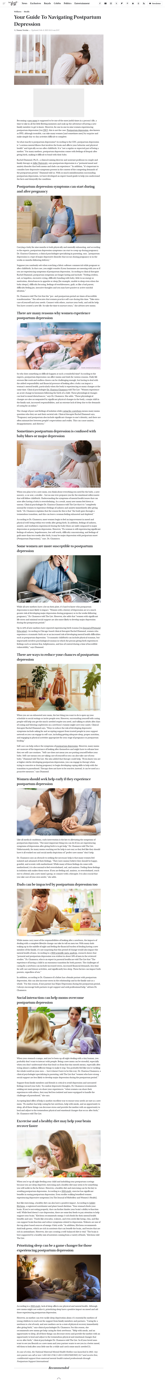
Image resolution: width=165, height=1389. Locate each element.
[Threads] (138, 3)
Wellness (17, 12)
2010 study (66, 1191)
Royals (47, 3)
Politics (68, 3)
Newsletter (155, 3)
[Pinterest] (127, 3)
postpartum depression (67, 746)
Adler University (40, 163)
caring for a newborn (71, 411)
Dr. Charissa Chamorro (57, 390)
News (24, 3)
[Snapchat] (133, 3)
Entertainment (82, 3)
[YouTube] (105, 3)
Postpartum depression (77, 130)
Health (26, 12)
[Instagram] (111, 3)
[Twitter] (116, 3)
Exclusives (35, 3)
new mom (32, 120)
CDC (45, 130)
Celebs (57, 3)
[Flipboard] (122, 3)
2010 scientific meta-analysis (64, 953)
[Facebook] (100, 3)
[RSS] (144, 3)
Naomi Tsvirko (22, 30)
